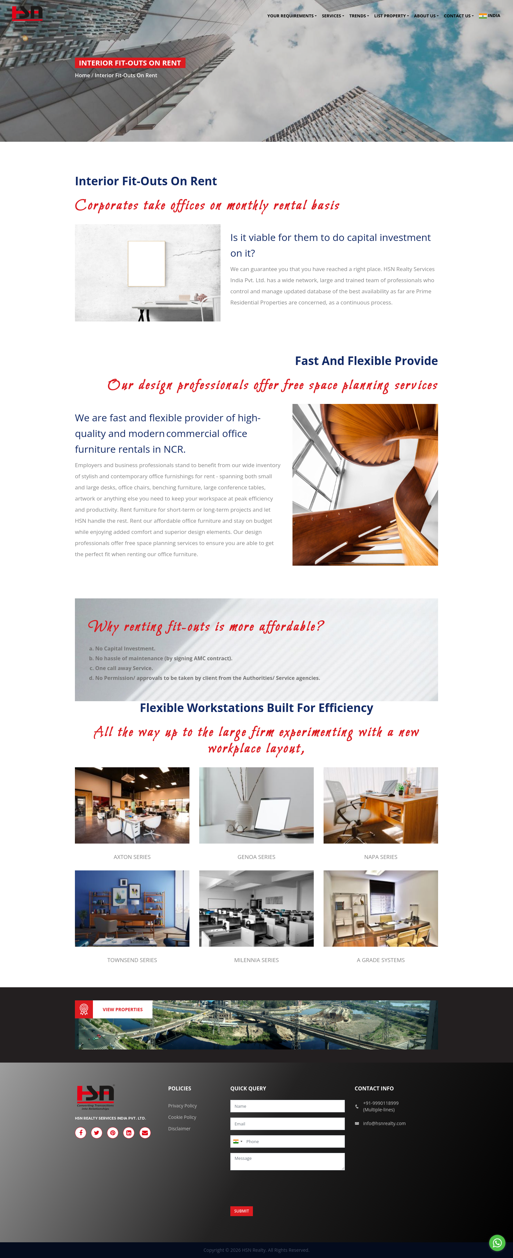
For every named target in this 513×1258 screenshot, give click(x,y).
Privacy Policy (182, 1106)
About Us (425, 16)
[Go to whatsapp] (497, 1243)
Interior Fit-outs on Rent (126, 75)
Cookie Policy (182, 1117)
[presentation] (280, 1188)
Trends (357, 16)
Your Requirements (290, 16)
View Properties (123, 1009)
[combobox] (237, 1141)
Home (82, 75)
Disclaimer (179, 1128)
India (489, 16)
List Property (390, 16)
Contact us (457, 16)
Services (331, 16)
